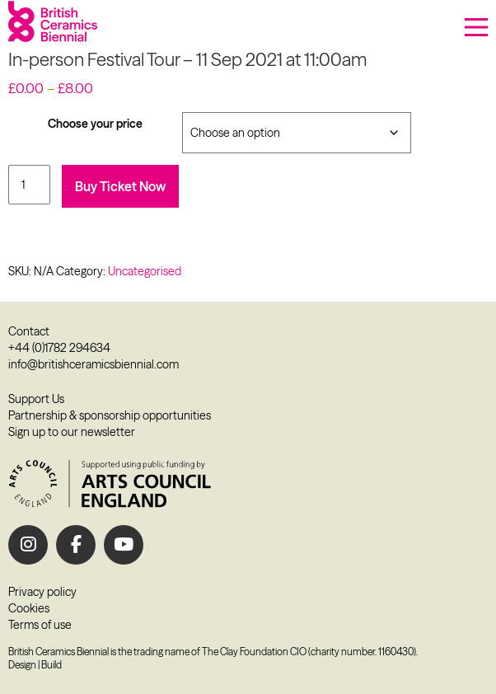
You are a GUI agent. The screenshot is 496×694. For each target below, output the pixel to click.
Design (22, 665)
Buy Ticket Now (120, 186)
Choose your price (95, 123)
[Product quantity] (29, 184)
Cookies (28, 608)
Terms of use (40, 624)
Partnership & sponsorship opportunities (109, 415)
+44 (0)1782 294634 (59, 347)
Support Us (36, 399)
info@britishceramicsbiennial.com (93, 364)
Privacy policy (42, 591)
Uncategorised (144, 271)
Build (51, 665)
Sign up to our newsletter (71, 431)
